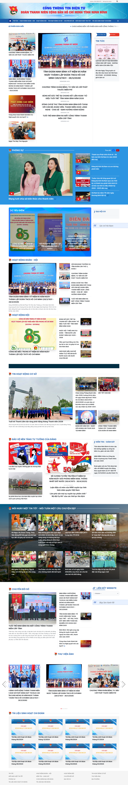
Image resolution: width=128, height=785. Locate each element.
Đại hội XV (67, 779)
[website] (106, 593)
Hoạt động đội (41, 21)
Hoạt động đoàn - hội (27, 21)
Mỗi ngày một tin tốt (83, 21)
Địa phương (96, 779)
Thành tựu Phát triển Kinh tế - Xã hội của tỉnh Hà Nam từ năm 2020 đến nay (104, 157)
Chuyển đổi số (69, 21)
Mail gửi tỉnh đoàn (107, 1)
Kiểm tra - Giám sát (42, 776)
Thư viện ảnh (96, 776)
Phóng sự (12, 779)
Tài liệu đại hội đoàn (43, 782)
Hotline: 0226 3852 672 (95, 1)
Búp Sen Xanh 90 (106, 602)
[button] (49, 253)
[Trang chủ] (10, 21)
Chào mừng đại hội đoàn (44, 779)
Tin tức (15, 21)
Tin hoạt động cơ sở (55, 21)
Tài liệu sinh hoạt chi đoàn (101, 21)
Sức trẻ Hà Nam (106, 225)
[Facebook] (113, 150)
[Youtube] (117, 150)
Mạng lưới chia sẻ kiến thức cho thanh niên (32, 198)
